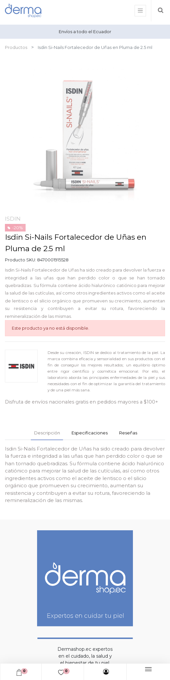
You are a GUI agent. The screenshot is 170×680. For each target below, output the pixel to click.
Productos (16, 47)
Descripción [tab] (47, 432)
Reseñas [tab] (128, 432)
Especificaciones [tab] (90, 432)
